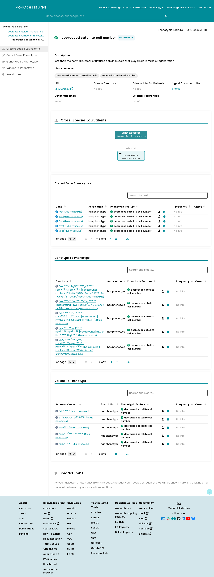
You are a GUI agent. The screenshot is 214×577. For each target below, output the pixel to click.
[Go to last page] (115, 239)
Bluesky (145, 533)
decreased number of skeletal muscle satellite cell (26, 35)
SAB (21, 518)
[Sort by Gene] (64, 206)
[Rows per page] (72, 239)
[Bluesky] (193, 518)
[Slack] (168, 518)
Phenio (71, 528)
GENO (70, 544)
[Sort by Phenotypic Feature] (137, 206)
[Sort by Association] (105, 206)
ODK (93, 537)
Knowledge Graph (119, 7)
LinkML (94, 522)
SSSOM (95, 527)
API (46, 513)
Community (203, 7)
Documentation (52, 538)
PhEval (95, 517)
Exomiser (96, 512)
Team (22, 513)
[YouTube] (188, 518)
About (102, 7)
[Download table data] (126, 239)
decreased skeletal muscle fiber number (26, 31)
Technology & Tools (159, 7)
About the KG (51, 554)
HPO (69, 523)
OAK (93, 532)
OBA (69, 533)
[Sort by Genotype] (70, 281)
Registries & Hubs (184, 7)
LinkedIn (145, 523)
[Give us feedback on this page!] (209, 492)
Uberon (71, 513)
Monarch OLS (123, 508)
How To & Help (51, 533)
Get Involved (146, 508)
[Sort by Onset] (204, 206)
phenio (176, 89)
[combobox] (107, 16)
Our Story (25, 508)
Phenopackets (99, 553)
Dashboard (50, 564)
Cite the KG (50, 548)
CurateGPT (97, 548)
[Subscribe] (163, 518)
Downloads (50, 508)
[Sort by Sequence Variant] (79, 404)
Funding (24, 533)
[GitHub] (178, 518)
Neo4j (48, 518)
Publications (26, 528)
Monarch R (51, 523)
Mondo (71, 508)
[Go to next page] (109, 239)
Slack (143, 513)
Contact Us (26, 523)
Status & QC (50, 528)
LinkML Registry (124, 532)
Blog (143, 518)
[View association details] (164, 211)
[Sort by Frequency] (189, 206)
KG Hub (119, 522)
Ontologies (139, 7)
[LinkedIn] (183, 518)
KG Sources (50, 559)
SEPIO (70, 548)
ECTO (70, 554)
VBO (69, 538)
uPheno (71, 518)
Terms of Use (51, 544)
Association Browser (50, 571)
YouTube (145, 528)
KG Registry (122, 527)
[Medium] (173, 518)
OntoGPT (96, 543)
